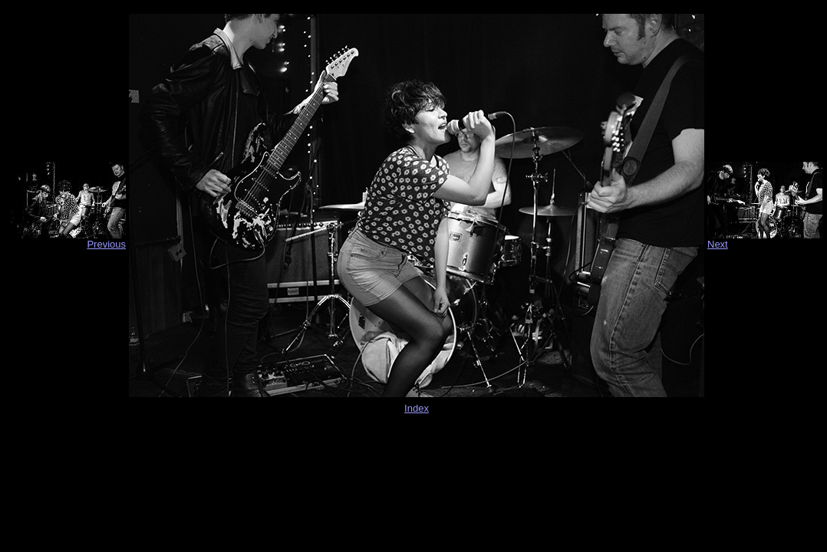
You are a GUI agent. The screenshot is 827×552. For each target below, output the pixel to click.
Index (416, 408)
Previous (106, 244)
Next (717, 244)
